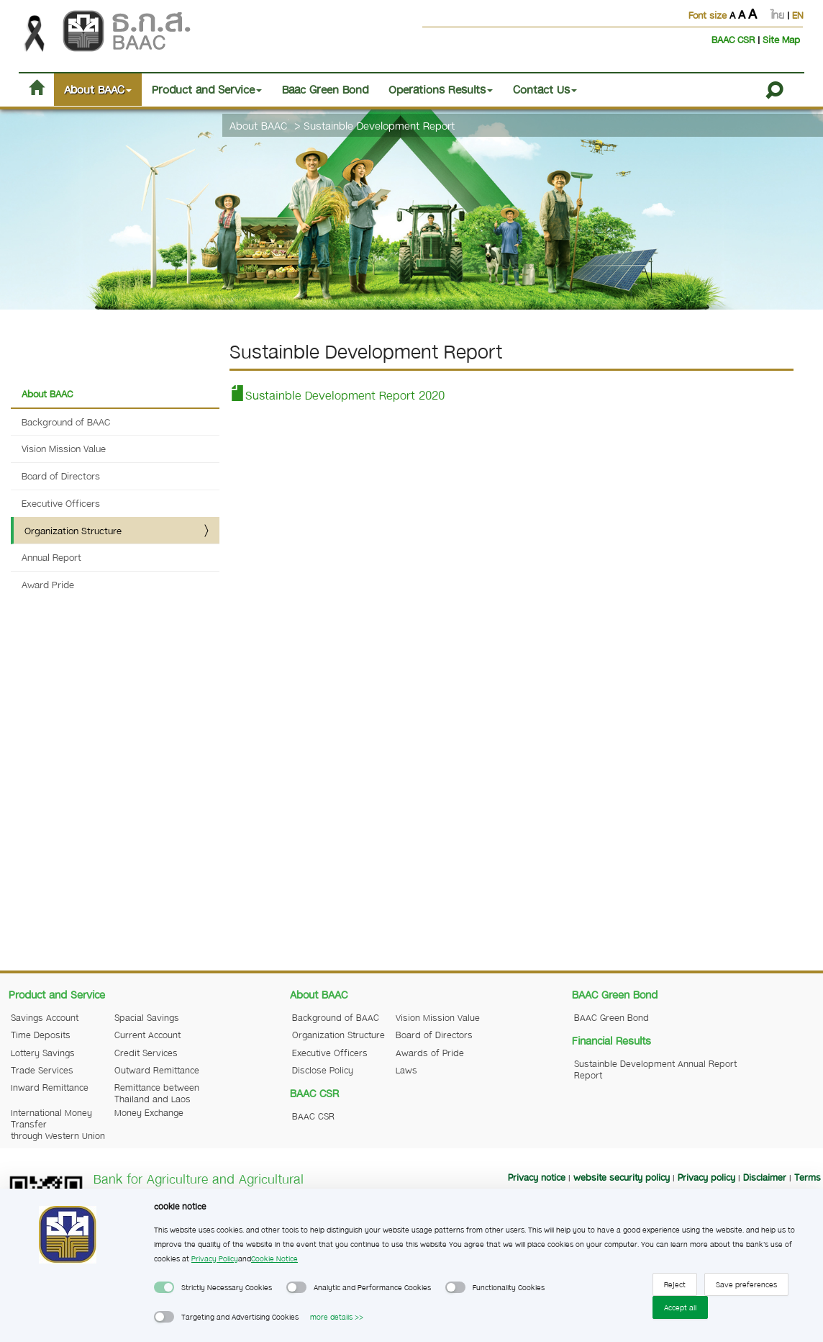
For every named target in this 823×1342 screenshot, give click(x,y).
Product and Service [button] (207, 89)
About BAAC (258, 125)
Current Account (147, 1034)
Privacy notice (536, 1177)
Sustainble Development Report (379, 125)
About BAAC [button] (98, 89)
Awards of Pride (430, 1052)
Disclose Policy (322, 1069)
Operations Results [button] (440, 89)
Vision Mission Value (64, 448)
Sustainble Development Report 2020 (337, 395)
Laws (406, 1069)
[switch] (164, 1287)
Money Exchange (148, 1112)
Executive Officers (61, 503)
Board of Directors (61, 475)
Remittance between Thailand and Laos (156, 1093)
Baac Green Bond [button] (325, 89)
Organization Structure (73, 530)
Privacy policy (706, 1177)
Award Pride (48, 584)
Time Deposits (41, 1034)
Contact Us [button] (545, 89)
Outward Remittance (156, 1069)
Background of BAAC (66, 421)
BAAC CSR (734, 39)
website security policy (621, 1177)
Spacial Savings (146, 1017)
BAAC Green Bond (611, 1017)
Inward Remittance (49, 1087)
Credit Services (146, 1052)
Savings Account (44, 1017)
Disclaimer (764, 1177)
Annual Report (51, 557)
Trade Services (42, 1069)
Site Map (781, 39)
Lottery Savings (43, 1052)
